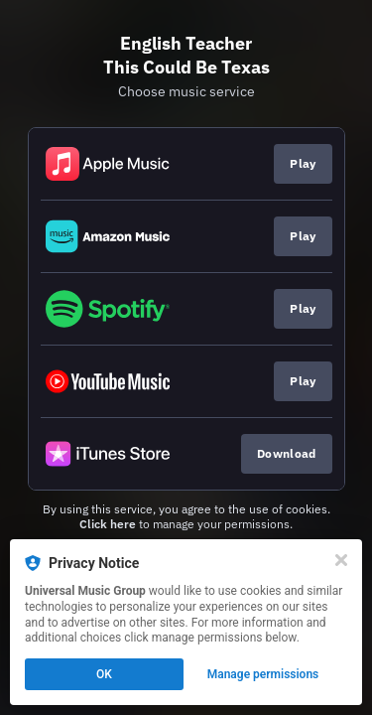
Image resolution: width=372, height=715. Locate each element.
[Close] (341, 560)
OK (104, 674)
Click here (107, 523)
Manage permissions (263, 674)
